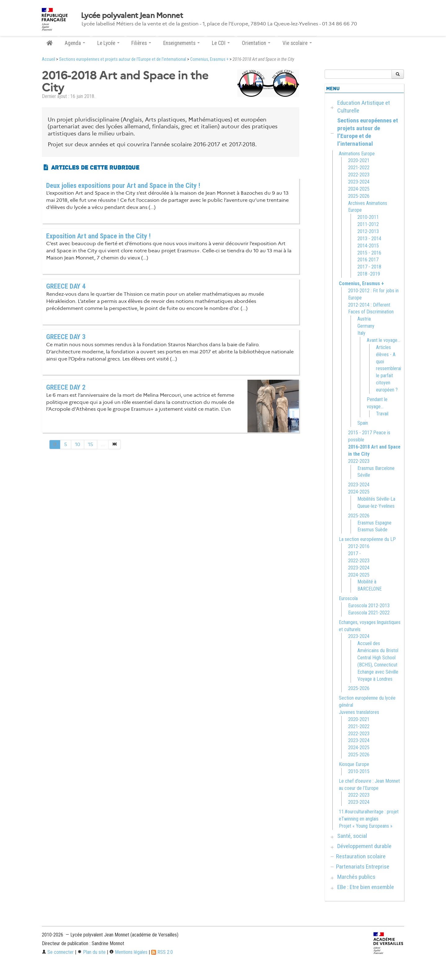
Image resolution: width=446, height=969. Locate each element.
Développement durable (364, 846)
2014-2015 (368, 246)
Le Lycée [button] (108, 43)
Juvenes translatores (359, 712)
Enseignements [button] (181, 43)
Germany (365, 326)
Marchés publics (356, 876)
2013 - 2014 (369, 238)
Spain (362, 423)
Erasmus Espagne (374, 523)
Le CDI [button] (221, 43)
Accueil (48, 59)
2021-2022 (358, 167)
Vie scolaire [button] (297, 43)
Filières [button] (141, 43)
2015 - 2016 (369, 253)
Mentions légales (128, 952)
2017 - (354, 553)
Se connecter (58, 952)
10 (77, 444)
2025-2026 (358, 196)
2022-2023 (358, 175)
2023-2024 (358, 182)
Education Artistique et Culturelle (363, 106)
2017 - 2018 (369, 267)
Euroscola (348, 598)
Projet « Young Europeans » (365, 826)
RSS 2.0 (162, 952)
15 (90, 444)
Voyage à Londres (374, 679)
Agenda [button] (75, 43)
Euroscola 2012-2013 (369, 605)
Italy (361, 333)
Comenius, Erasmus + (209, 59)
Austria (364, 319)
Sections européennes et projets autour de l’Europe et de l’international (122, 59)
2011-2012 (368, 224)
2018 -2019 (368, 274)
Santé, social (352, 835)
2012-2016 (358, 546)
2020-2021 (358, 160)
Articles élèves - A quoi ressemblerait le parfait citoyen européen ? (389, 368)
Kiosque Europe (354, 764)
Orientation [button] (256, 43)
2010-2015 (358, 771)
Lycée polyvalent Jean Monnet (132, 15)
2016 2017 (367, 260)
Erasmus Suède (372, 530)
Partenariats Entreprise (362, 866)
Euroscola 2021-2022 (369, 613)
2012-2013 (368, 231)
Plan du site (91, 952)
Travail (382, 414)
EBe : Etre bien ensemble (365, 887)
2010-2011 (368, 217)
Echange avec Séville (377, 672)
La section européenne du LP (367, 539)
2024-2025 (358, 189)
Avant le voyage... (383, 340)
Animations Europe (357, 154)
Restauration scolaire (361, 856)
